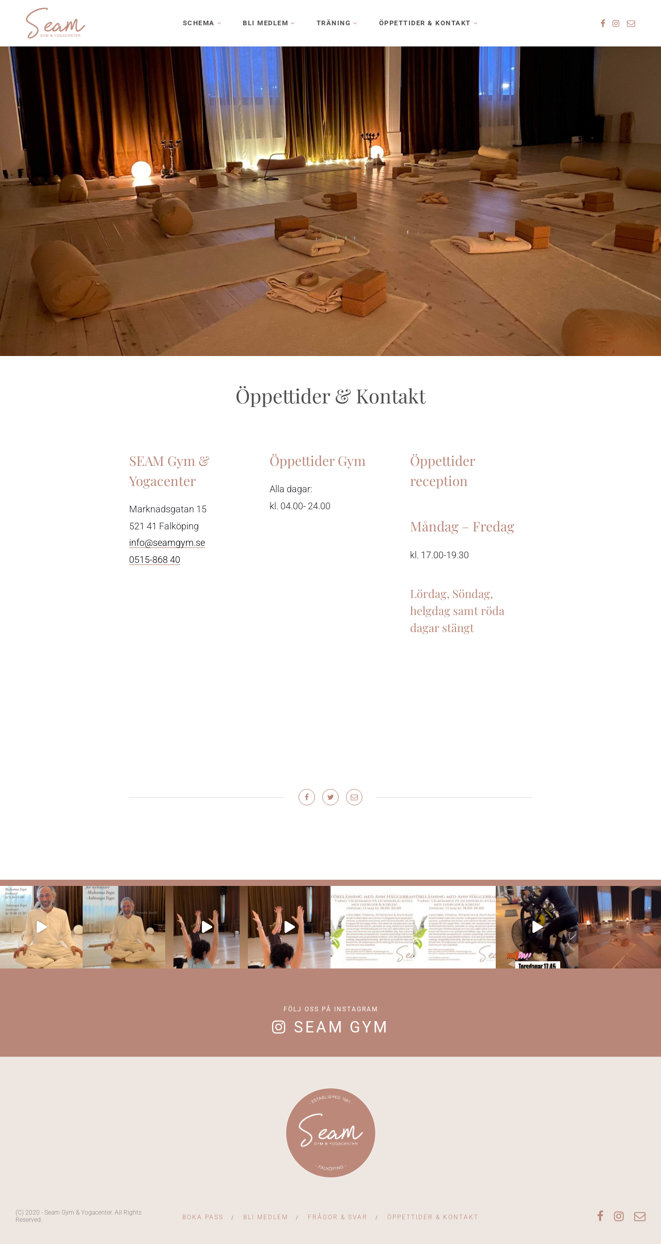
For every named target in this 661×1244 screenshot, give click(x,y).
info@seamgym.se (167, 542)
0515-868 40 (154, 559)
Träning (334, 23)
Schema (199, 23)
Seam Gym (341, 1027)
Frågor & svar (338, 1217)
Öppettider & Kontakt (425, 23)
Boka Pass (203, 1217)
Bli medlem (265, 23)
